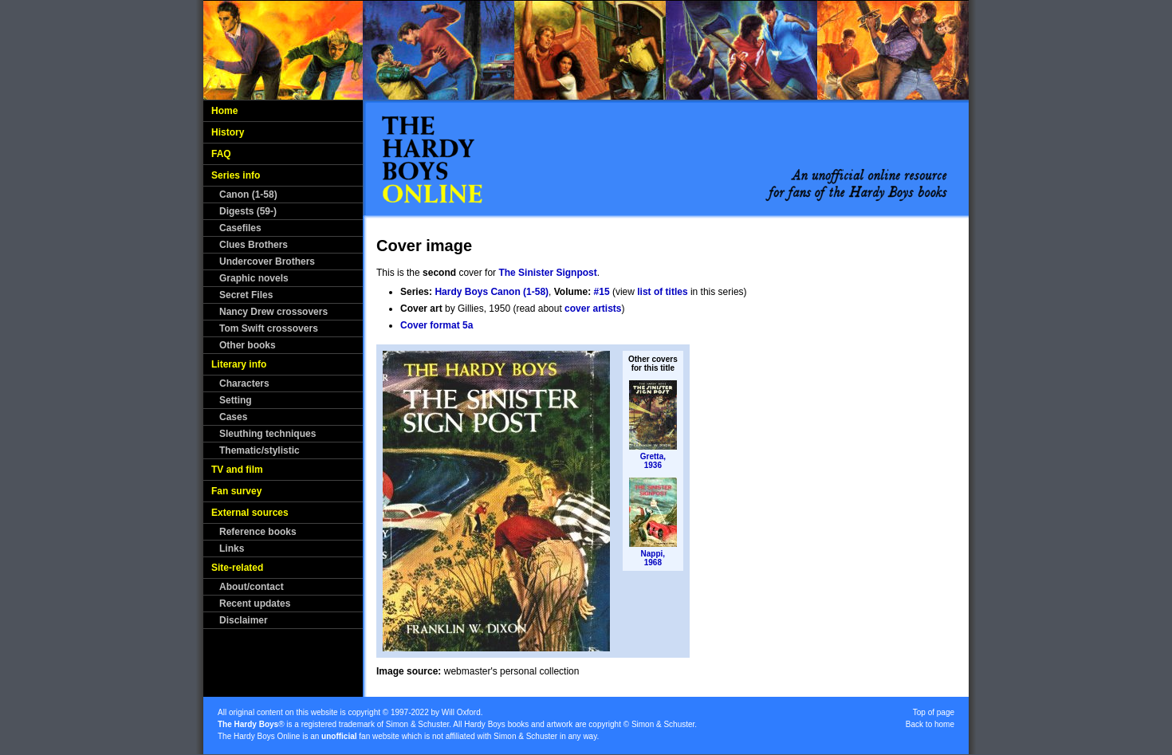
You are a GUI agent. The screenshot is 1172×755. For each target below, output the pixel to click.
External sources (250, 512)
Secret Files (246, 295)
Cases (233, 417)
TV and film (237, 469)
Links (231, 548)
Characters (244, 383)
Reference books (258, 531)
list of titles (662, 291)
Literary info (238, 364)
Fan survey (236, 491)
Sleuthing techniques (267, 433)
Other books (247, 345)
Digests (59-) (248, 211)
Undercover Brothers (267, 261)
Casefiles (240, 228)
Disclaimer (243, 620)
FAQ (221, 153)
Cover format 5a (436, 325)
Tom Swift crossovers (268, 328)
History (227, 132)
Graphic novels (254, 278)
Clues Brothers (253, 244)
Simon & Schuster (417, 724)
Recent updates (254, 603)
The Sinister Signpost (547, 272)
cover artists (592, 308)
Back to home (930, 724)
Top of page (933, 712)
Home (224, 110)
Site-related (237, 567)
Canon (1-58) (248, 194)
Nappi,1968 (653, 558)
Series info (235, 175)
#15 (602, 291)
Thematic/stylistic (259, 450)
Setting (235, 400)
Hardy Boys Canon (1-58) (492, 291)
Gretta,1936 (653, 461)
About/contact (251, 586)
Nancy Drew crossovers (273, 311)
